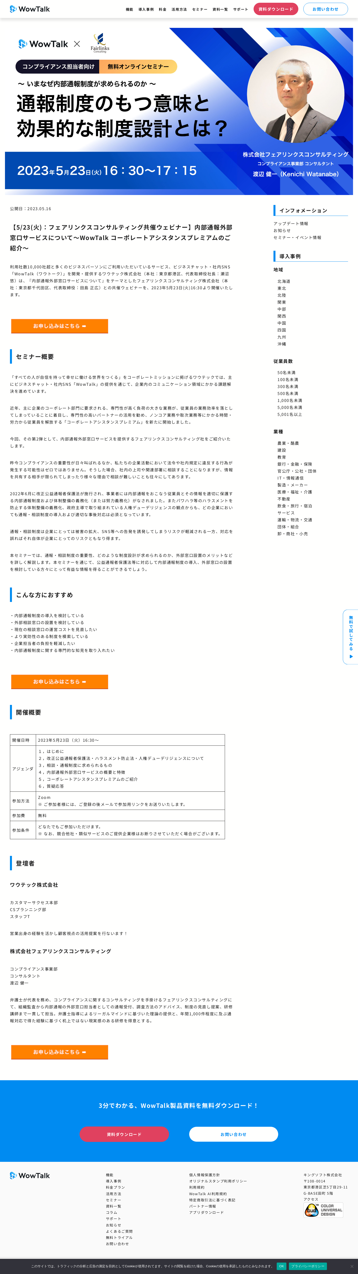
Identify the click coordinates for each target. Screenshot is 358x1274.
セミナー (200, 9)
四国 (281, 330)
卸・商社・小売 (292, 534)
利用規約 (197, 1187)
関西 (281, 316)
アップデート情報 (291, 223)
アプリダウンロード (206, 1212)
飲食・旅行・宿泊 (295, 506)
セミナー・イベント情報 (297, 237)
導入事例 (146, 9)
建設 (281, 450)
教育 (281, 457)
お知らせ (282, 230)
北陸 (281, 295)
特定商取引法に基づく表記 (212, 1199)
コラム (112, 1212)
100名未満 (288, 379)
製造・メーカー (292, 485)
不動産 (284, 499)
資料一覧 (220, 9)
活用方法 (179, 9)
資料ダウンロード (276, 9)
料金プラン (115, 1187)
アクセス (311, 1199)
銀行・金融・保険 (295, 464)
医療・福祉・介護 (295, 492)
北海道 (284, 281)
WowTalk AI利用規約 (208, 1193)
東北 (281, 288)
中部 (281, 309)
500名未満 (288, 393)
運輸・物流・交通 (295, 520)
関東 (281, 302)
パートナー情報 (202, 1206)
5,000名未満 (290, 407)
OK (281, 1266)
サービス (286, 513)
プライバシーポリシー (307, 1266)
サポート (241, 9)
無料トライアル (119, 1237)
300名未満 (288, 386)
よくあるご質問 (119, 1231)
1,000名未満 (290, 400)
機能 (130, 9)
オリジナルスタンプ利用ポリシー (218, 1180)
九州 (281, 337)
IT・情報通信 (290, 478)
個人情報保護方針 (204, 1174)
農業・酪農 (288, 443)
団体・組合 (288, 527)
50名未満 (286, 372)
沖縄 (281, 344)
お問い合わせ (326, 9)
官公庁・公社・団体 (297, 471)
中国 (281, 323)
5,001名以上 (290, 414)
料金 (163, 9)
